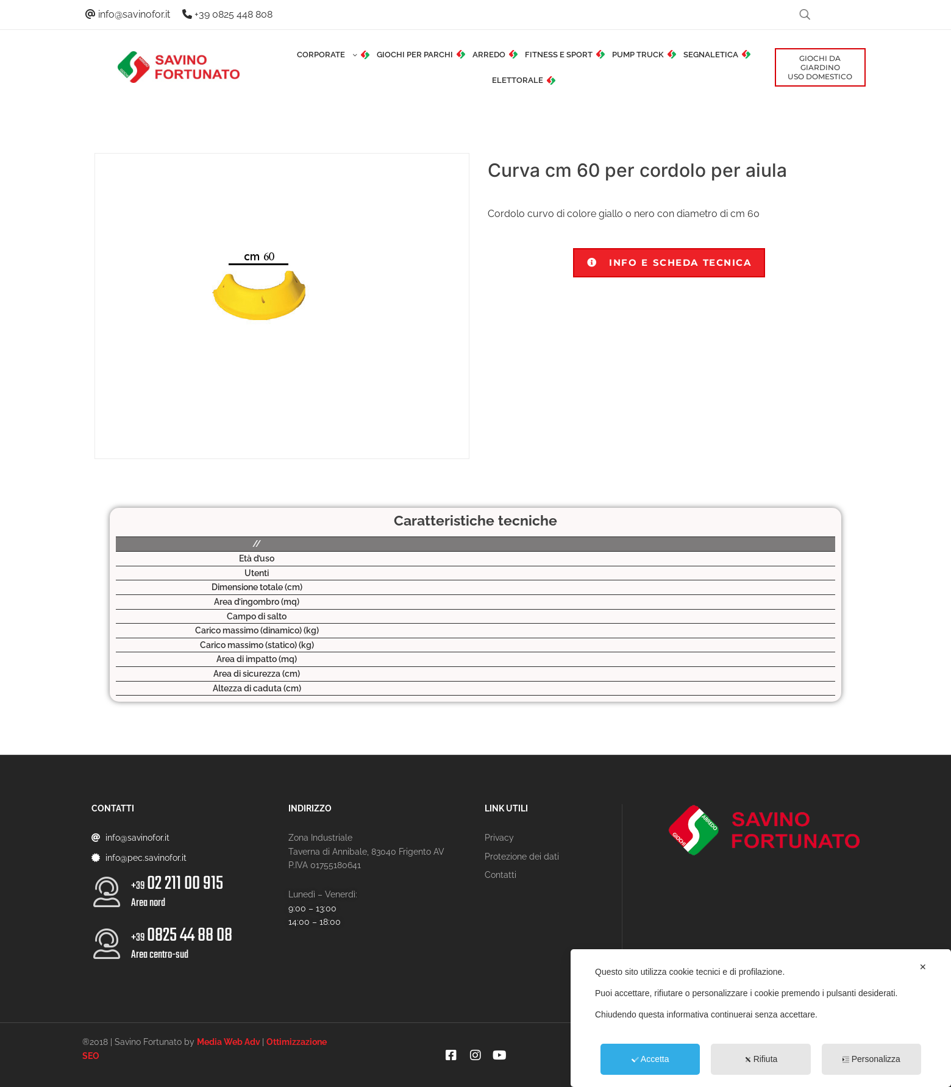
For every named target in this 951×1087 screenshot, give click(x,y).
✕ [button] (923, 967)
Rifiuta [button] (761, 1059)
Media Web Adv (228, 1042)
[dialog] (761, 1018)
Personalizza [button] (871, 1059)
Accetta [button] (650, 1059)
